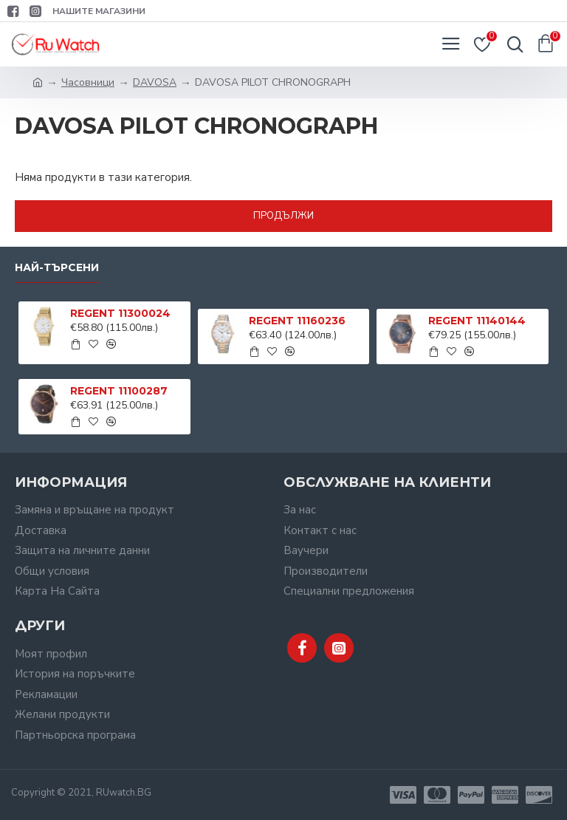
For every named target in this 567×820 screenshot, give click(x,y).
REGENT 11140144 (477, 320)
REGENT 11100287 (119, 390)
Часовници (87, 82)
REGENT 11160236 (297, 320)
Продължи (283, 215)
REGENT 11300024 (120, 313)
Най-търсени (57, 268)
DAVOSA (154, 82)
